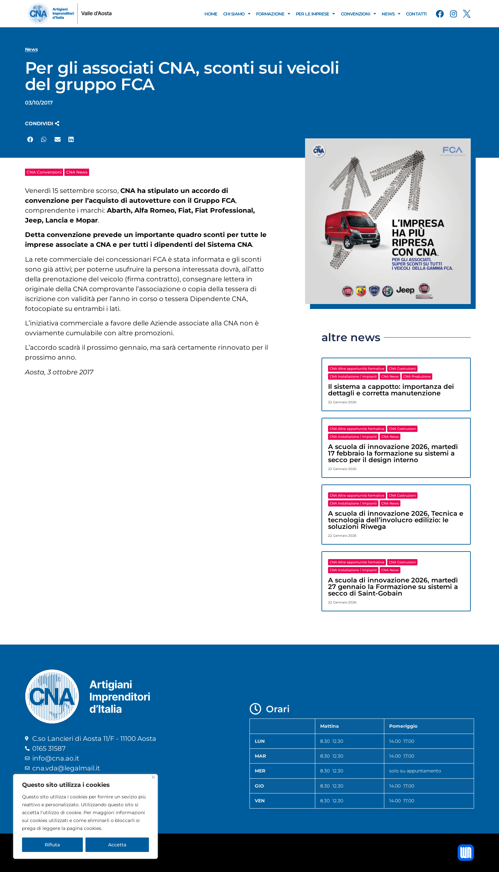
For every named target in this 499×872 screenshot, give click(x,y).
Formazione (273, 13)
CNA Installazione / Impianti (353, 376)
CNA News (76, 172)
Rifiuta (52, 845)
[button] (42, 123)
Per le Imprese (315, 13)
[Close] (153, 777)
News (391, 13)
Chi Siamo (236, 13)
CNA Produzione (417, 376)
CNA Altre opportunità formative (357, 368)
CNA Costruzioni (402, 368)
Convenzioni (358, 13)
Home (210, 13)
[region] (85, 816)
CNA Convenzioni (44, 172)
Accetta (117, 845)
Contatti (416, 13)
